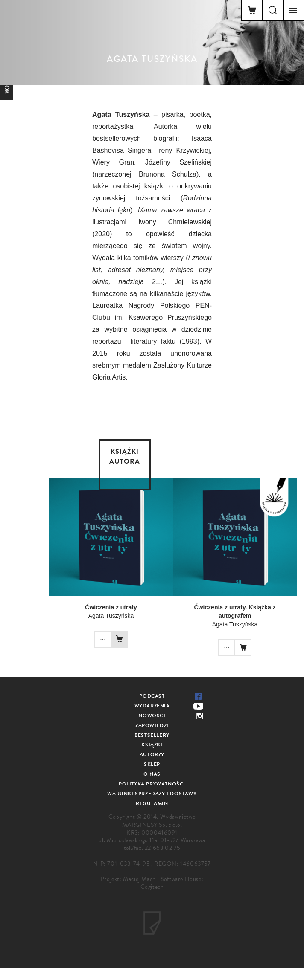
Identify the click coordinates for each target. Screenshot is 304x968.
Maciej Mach (139, 879)
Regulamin (152, 803)
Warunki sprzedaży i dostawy (151, 793)
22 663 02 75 (162, 847)
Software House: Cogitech (172, 883)
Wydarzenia (152, 706)
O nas (152, 774)
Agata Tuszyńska (111, 615)
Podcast (151, 696)
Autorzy (152, 754)
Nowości (151, 715)
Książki (151, 744)
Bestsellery (152, 735)
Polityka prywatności (152, 784)
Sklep (152, 764)
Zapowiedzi (152, 725)
